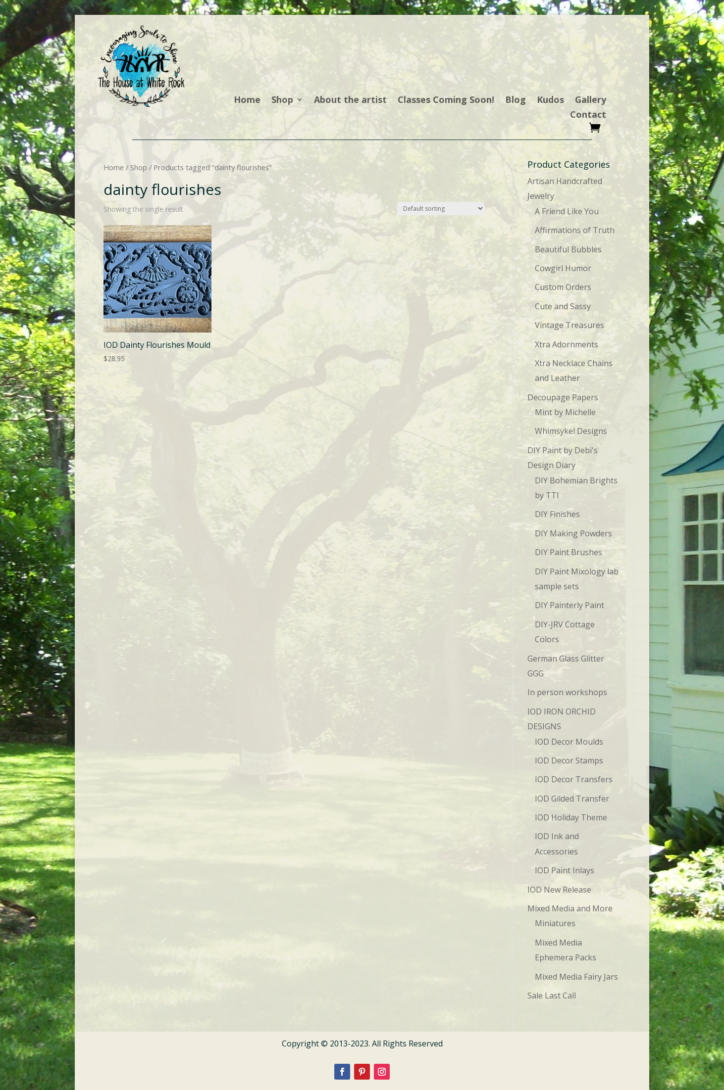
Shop (282, 100)
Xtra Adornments (566, 344)
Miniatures (555, 923)
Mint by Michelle (565, 412)
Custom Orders (563, 287)
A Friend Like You (567, 211)
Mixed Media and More (570, 908)
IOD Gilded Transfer (572, 798)
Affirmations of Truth (575, 230)
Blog (515, 100)
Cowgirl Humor (563, 268)
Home (247, 100)
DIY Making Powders (573, 533)
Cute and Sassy (563, 306)
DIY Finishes (557, 514)
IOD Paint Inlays (564, 870)
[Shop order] (440, 208)
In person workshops (567, 692)
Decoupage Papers (562, 397)
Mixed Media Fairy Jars (576, 976)
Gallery (590, 100)
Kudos (550, 100)
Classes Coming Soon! (446, 100)
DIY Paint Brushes (568, 552)
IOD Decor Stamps (569, 760)
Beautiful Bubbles (568, 249)
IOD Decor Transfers (574, 779)
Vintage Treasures (569, 325)
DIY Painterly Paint (569, 605)
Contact (588, 115)
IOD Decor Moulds (569, 741)
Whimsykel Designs (571, 431)
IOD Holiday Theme (571, 817)
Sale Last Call (551, 995)
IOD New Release (559, 889)
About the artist (350, 100)
